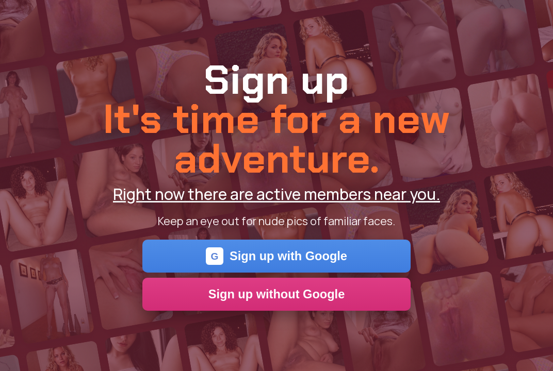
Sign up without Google (276, 294)
